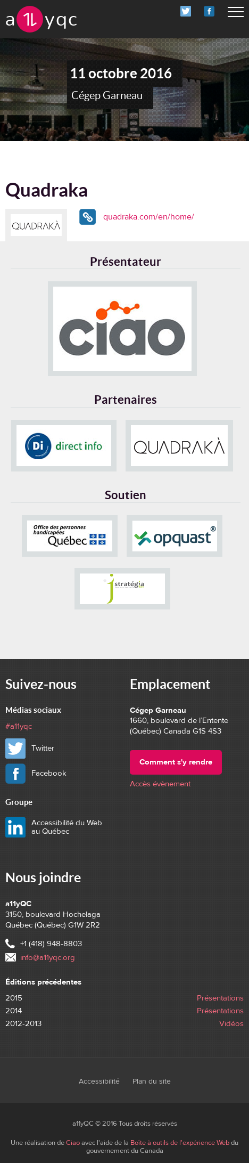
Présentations (220, 998)
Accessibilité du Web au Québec (66, 827)
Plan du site (151, 1081)
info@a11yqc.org (47, 958)
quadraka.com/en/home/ (148, 217)
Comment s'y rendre (175, 762)
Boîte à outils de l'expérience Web (179, 1142)
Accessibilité (99, 1081)
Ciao (73, 1142)
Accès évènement (160, 784)
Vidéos (231, 1024)
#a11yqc (18, 726)
